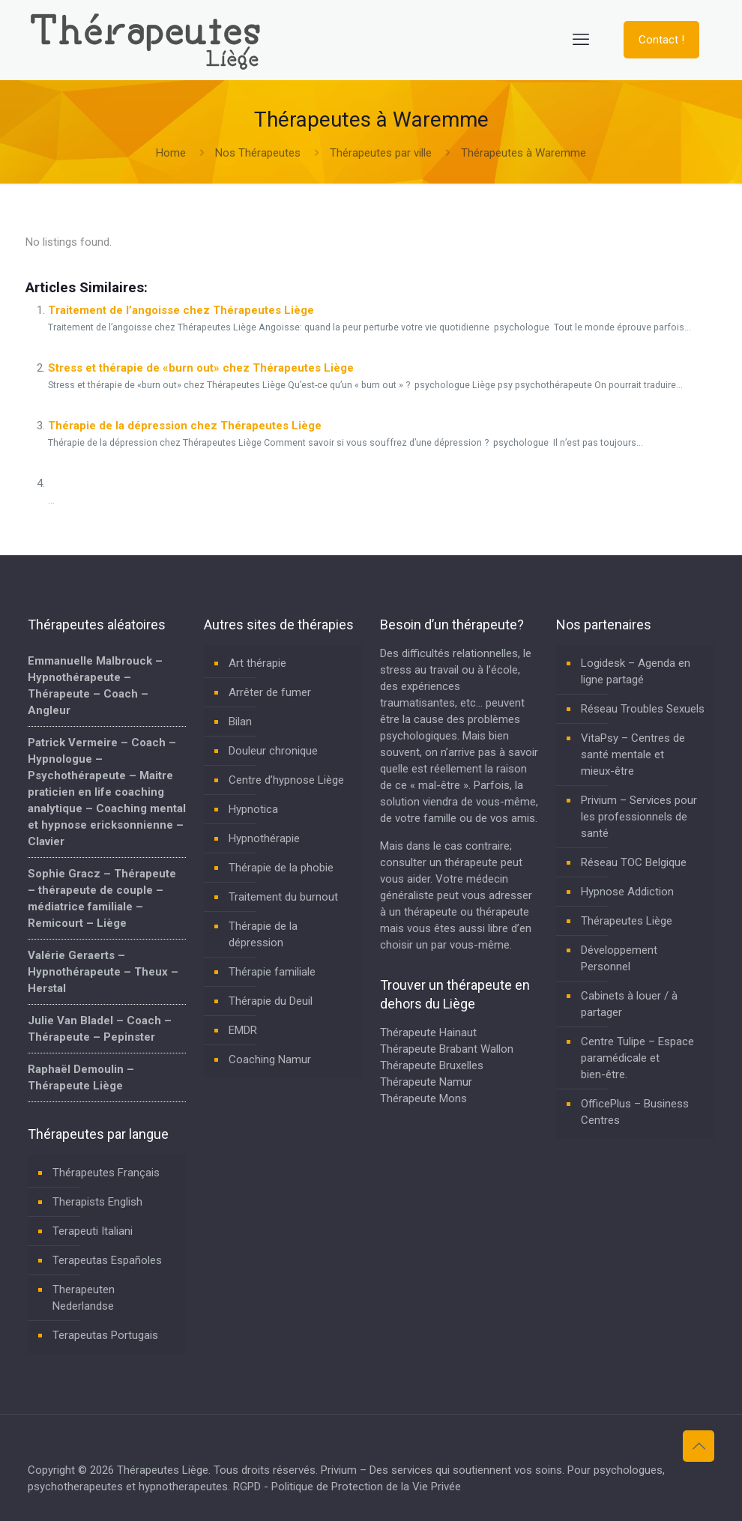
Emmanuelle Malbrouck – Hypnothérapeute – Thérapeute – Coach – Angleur (95, 685)
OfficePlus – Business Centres (635, 1112)
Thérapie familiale (272, 972)
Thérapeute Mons (423, 1098)
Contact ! (661, 39)
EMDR (243, 1030)
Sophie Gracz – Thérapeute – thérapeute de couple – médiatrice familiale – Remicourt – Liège (102, 898)
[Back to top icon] (698, 1446)
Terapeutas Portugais (105, 1335)
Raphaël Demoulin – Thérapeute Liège (81, 1077)
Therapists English (97, 1202)
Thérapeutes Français (106, 1172)
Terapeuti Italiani (92, 1231)
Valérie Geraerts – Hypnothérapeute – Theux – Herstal (103, 972)
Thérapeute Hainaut (428, 1032)
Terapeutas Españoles (107, 1260)
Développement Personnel (619, 958)
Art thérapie (257, 663)
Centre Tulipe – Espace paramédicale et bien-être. (637, 1058)
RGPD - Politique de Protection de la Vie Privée (347, 1486)
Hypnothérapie (264, 838)
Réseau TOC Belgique (634, 862)
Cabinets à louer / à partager (629, 1004)
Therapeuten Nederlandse (83, 1298)
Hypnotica (253, 809)
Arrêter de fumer (270, 692)
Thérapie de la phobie (281, 867)
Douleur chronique (273, 751)
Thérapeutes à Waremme (523, 153)
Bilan (240, 721)
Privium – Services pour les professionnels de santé (639, 816)
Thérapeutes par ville (381, 153)
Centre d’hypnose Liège (286, 780)
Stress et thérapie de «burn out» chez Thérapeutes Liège (201, 368)
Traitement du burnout (283, 897)
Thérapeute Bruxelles (431, 1065)
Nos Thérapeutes (258, 153)
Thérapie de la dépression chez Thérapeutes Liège (185, 425)
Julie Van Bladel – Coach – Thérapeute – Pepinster (100, 1029)
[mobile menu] (581, 39)
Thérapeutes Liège (626, 921)
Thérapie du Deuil (271, 1001)
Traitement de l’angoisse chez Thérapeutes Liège (181, 310)
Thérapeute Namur (426, 1082)
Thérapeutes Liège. (165, 1470)
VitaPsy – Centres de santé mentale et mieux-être (633, 754)
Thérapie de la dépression (263, 934)
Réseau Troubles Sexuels (643, 709)
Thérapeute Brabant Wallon (446, 1049)
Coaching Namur (270, 1059)
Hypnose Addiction (627, 891)
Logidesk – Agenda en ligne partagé (635, 671)
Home (171, 153)
